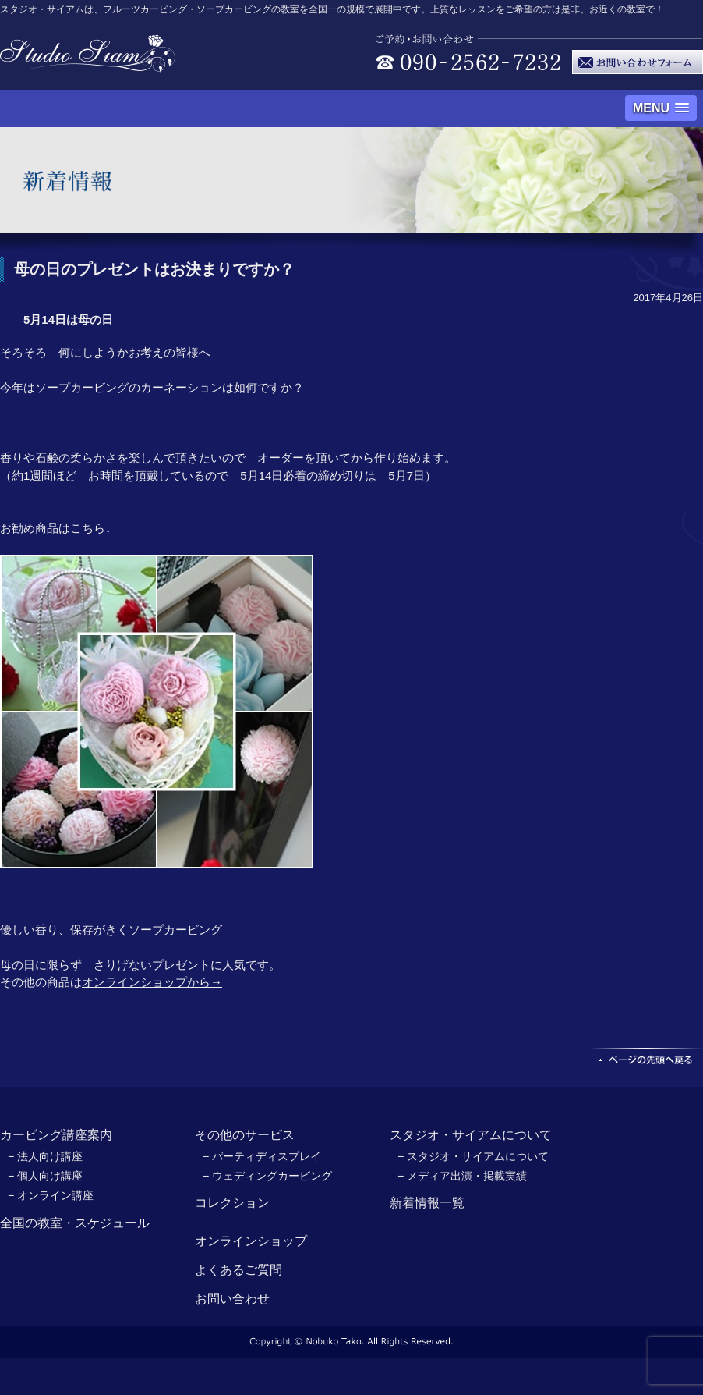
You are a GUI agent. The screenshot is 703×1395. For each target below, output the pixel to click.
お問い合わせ (232, 1298)
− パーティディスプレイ (262, 1156)
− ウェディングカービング (267, 1176)
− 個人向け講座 (45, 1176)
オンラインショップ (251, 1241)
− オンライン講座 (51, 1195)
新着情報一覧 (427, 1202)
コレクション (232, 1202)
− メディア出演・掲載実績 (462, 1176)
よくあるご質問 (238, 1269)
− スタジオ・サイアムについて (473, 1156)
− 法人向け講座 (45, 1156)
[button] (661, 108)
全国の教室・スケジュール (75, 1223)
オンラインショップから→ (152, 982)
